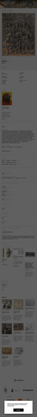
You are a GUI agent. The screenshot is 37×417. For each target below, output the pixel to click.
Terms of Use (10, 405)
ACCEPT (18, 410)
